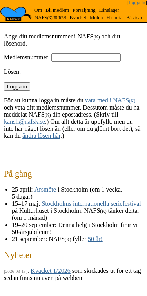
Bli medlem (57, 10)
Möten (96, 17)
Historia (114, 17)
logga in (137, 2)
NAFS (50, 17)
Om (38, 10)
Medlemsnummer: (27, 57)
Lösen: (12, 71)
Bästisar (134, 17)
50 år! (95, 239)
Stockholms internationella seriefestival (91, 203)
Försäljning (84, 10)
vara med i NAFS (110, 100)
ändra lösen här (41, 135)
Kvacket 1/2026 (51, 270)
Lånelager (109, 10)
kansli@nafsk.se (24, 121)
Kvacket (77, 17)
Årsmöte (45, 189)
